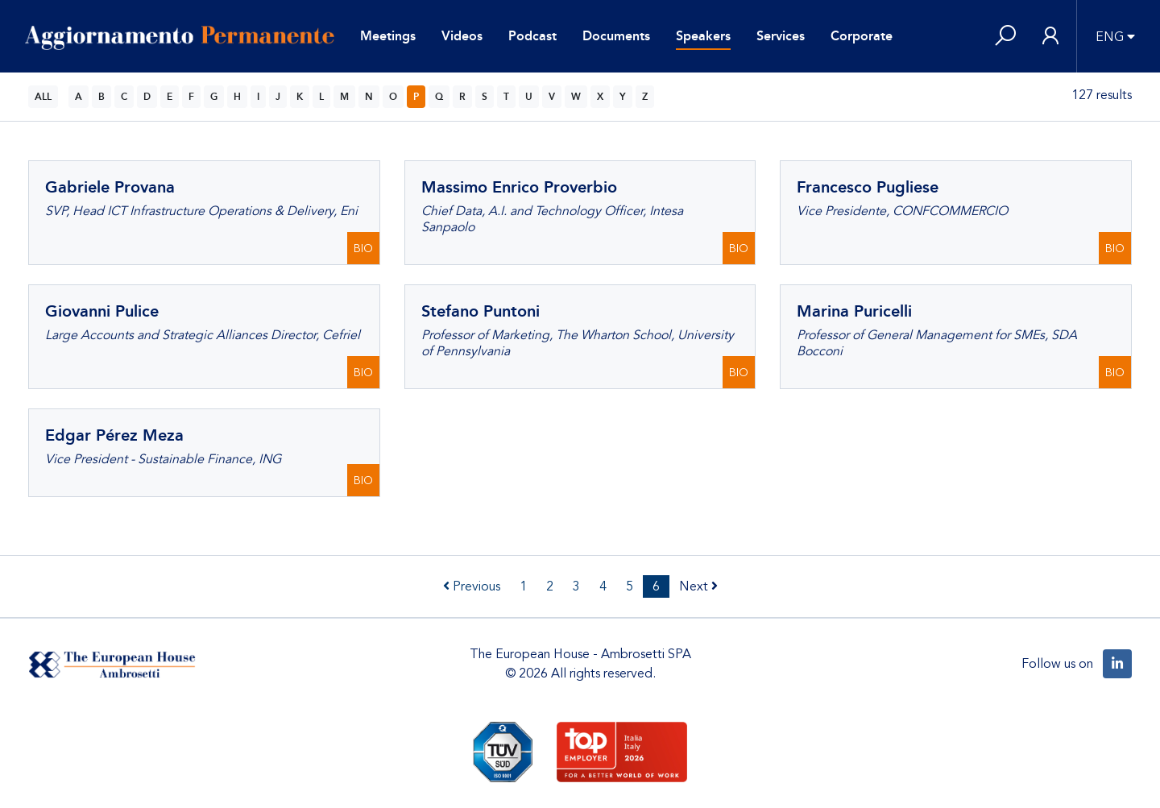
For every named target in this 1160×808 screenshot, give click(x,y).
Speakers (703, 36)
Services (780, 36)
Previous (471, 586)
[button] (1005, 36)
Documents (616, 36)
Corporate (862, 36)
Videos (462, 36)
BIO (363, 248)
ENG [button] (1110, 37)
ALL (43, 96)
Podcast (532, 36)
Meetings (388, 36)
